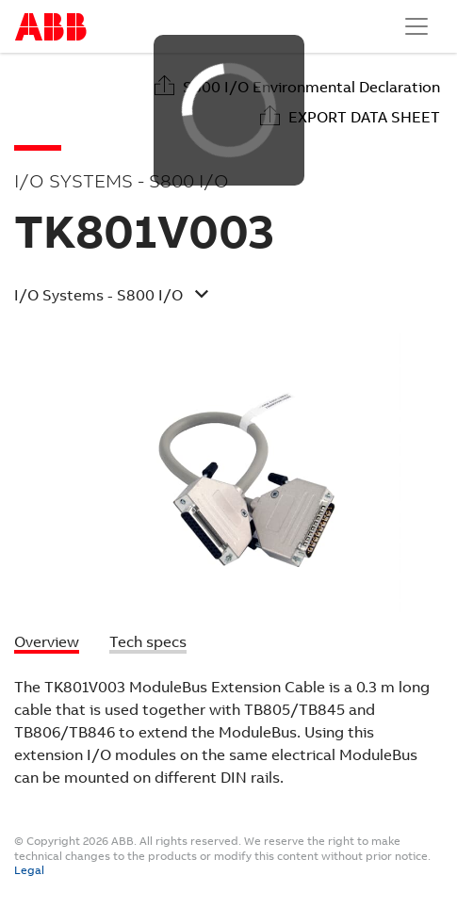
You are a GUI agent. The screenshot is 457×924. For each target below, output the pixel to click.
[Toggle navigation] (416, 26)
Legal (29, 870)
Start (51, 27)
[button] (213, 298)
